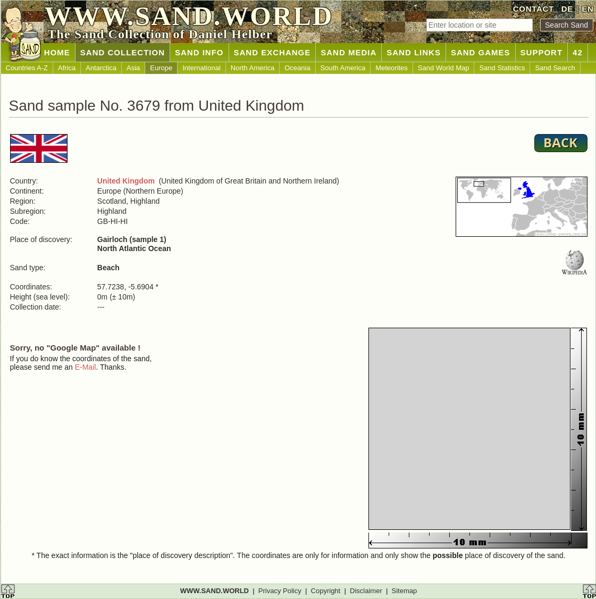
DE (567, 8)
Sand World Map (443, 68)
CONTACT (533, 8)
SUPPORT (542, 52)
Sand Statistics (502, 68)
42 (578, 52)
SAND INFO (199, 52)
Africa (66, 68)
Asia (133, 68)
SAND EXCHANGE (272, 52)
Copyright (326, 591)
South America (343, 68)
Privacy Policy (279, 591)
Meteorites (391, 68)
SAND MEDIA (348, 52)
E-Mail (85, 367)
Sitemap (404, 591)
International (201, 68)
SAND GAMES (480, 52)
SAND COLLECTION (122, 52)
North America (252, 68)
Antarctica (101, 68)
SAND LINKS (414, 52)
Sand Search (555, 68)
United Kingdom (126, 181)
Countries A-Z (27, 68)
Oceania (297, 68)
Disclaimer (366, 591)
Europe (161, 68)
